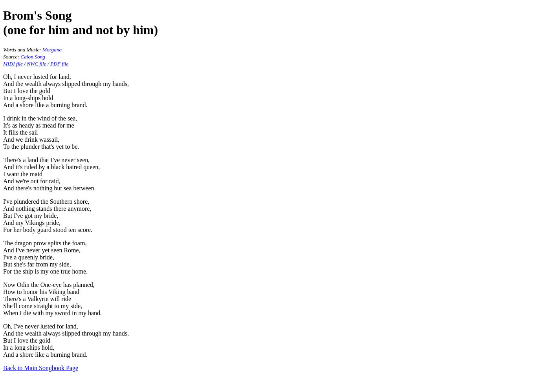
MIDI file (13, 64)
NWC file (36, 64)
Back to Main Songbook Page (40, 368)
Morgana (52, 50)
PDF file (59, 64)
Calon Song (32, 57)
